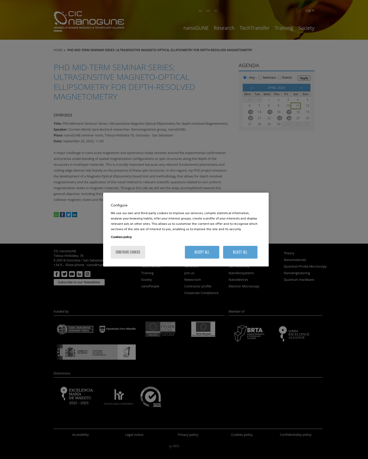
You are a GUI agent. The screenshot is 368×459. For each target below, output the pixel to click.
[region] (186, 229)
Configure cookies (128, 252)
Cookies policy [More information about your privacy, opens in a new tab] (121, 237)
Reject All (240, 252)
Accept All (202, 252)
